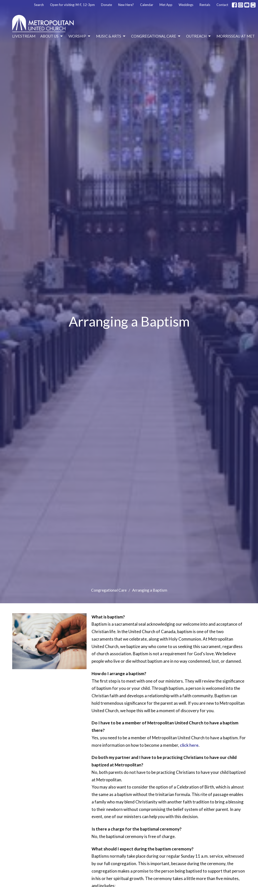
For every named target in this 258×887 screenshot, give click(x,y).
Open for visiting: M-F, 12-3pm (72, 5)
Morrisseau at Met (235, 36)
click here (189, 745)
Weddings (186, 5)
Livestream (23, 36)
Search (39, 5)
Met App (165, 5)
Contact (222, 5)
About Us (51, 36)
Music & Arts (111, 36)
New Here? (126, 5)
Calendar (146, 5)
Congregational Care (156, 36)
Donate (106, 5)
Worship (79, 36)
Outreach (198, 36)
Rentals (205, 5)
